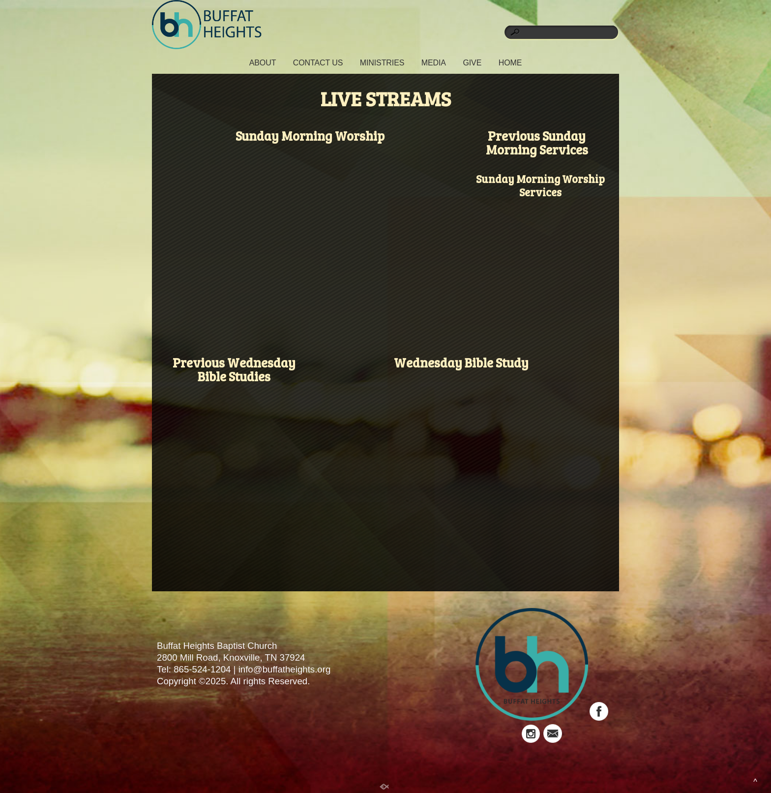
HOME (510, 63)
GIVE (472, 63)
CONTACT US (318, 63)
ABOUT (262, 63)
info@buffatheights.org (284, 669)
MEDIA (433, 63)
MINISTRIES (382, 63)
